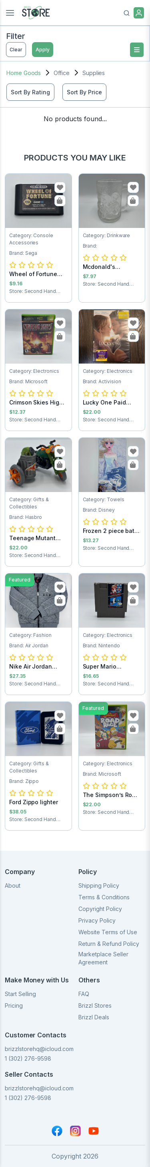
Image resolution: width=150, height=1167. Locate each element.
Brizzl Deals (93, 1017)
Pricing (14, 1005)
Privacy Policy (97, 920)
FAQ (83, 993)
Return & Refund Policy (108, 943)
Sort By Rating (30, 92)
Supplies (93, 72)
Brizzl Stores (95, 1005)
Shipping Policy (98, 885)
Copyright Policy (100, 908)
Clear (16, 50)
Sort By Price (84, 92)
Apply (43, 50)
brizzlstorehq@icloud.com (39, 1048)
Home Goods (23, 72)
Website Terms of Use (107, 932)
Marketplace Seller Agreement (103, 958)
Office (62, 72)
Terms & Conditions (104, 897)
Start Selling (20, 993)
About (12, 885)
